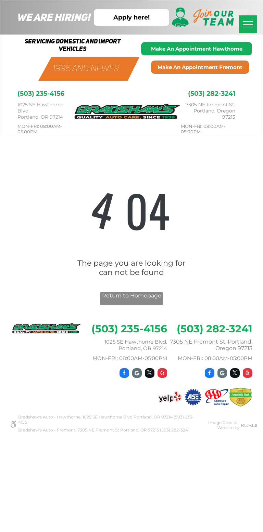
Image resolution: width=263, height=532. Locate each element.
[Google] (137, 374)
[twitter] (149, 374)
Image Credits (222, 422)
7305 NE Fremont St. (210, 105)
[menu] (248, 24)
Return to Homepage (131, 295)
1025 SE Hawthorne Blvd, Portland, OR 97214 (135, 344)
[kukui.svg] (249, 425)
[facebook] (124, 374)
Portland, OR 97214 (40, 117)
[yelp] (162, 374)
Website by (228, 427)
